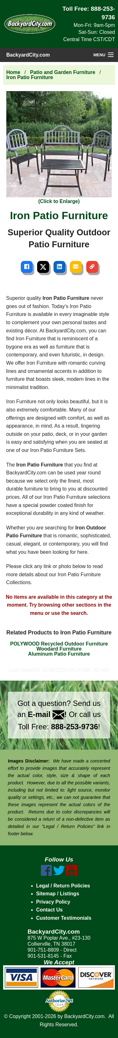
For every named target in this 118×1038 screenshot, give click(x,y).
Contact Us (49, 909)
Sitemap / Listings (57, 893)
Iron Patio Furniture (29, 77)
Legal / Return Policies (63, 885)
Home (13, 72)
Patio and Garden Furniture (62, 72)
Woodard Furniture (59, 649)
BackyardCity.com (28, 55)
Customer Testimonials (64, 918)
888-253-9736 (74, 726)
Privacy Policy (53, 902)
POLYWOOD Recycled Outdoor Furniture (59, 643)
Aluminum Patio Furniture (59, 654)
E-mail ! (47, 714)
